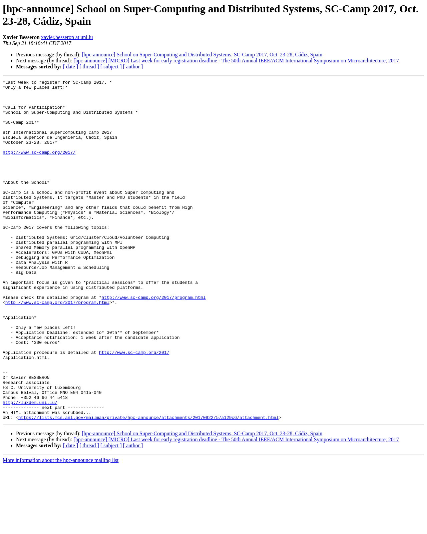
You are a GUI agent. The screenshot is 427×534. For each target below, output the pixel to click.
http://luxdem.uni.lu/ (30, 467)
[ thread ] (89, 66)
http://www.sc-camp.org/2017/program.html (153, 341)
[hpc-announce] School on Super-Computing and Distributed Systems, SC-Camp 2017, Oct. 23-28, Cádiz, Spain (202, 54)
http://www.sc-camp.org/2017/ (39, 167)
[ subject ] (111, 66)
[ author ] (133, 66)
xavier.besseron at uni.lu (67, 37)
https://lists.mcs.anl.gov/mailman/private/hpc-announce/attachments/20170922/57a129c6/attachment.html (148, 485)
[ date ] (70, 66)
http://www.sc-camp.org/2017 (134, 407)
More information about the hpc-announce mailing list (60, 528)
